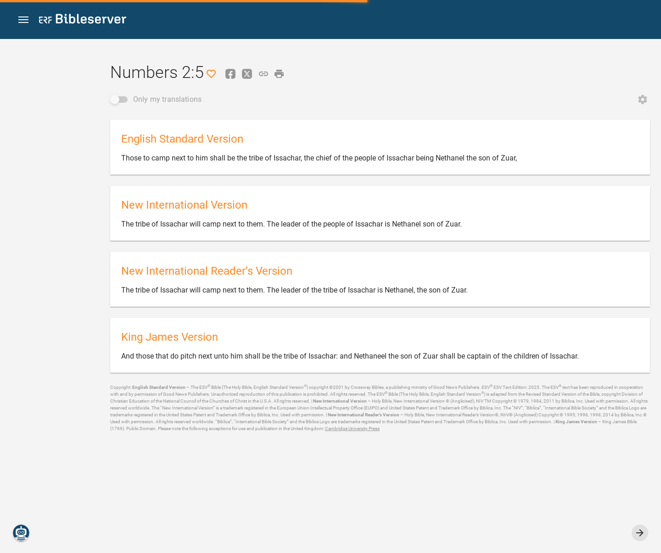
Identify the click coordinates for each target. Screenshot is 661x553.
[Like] (211, 73)
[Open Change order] (642, 99)
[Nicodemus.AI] (21, 533)
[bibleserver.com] (82, 20)
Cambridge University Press (352, 428)
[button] (23, 20)
